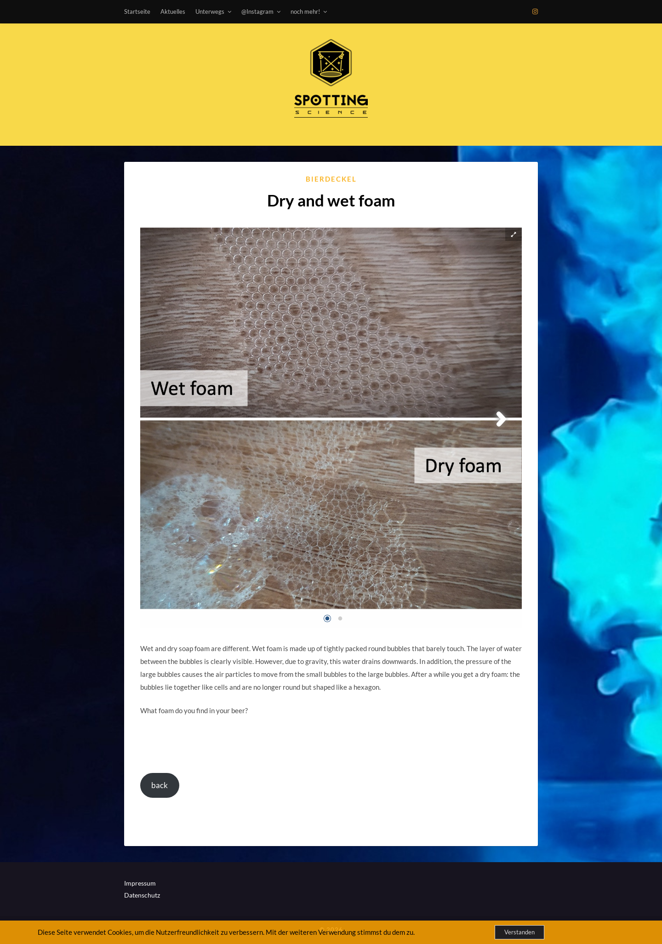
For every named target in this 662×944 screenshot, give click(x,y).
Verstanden (519, 932)
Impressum (140, 883)
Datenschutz (142, 895)
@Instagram (257, 11)
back (159, 785)
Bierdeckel (331, 179)
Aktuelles (172, 11)
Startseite (137, 11)
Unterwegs (209, 11)
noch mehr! (305, 11)
